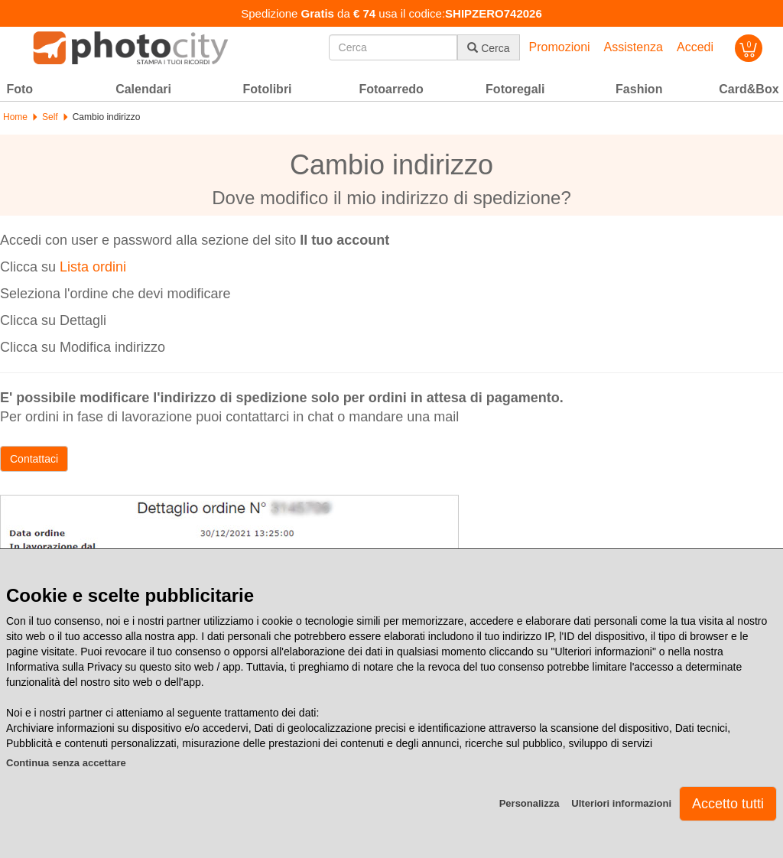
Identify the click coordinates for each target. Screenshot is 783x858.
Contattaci (34, 459)
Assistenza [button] (633, 47)
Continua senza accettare (66, 763)
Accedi (695, 47)
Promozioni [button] (559, 47)
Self (50, 117)
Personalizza (529, 803)
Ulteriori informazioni (621, 803)
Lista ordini (93, 267)
